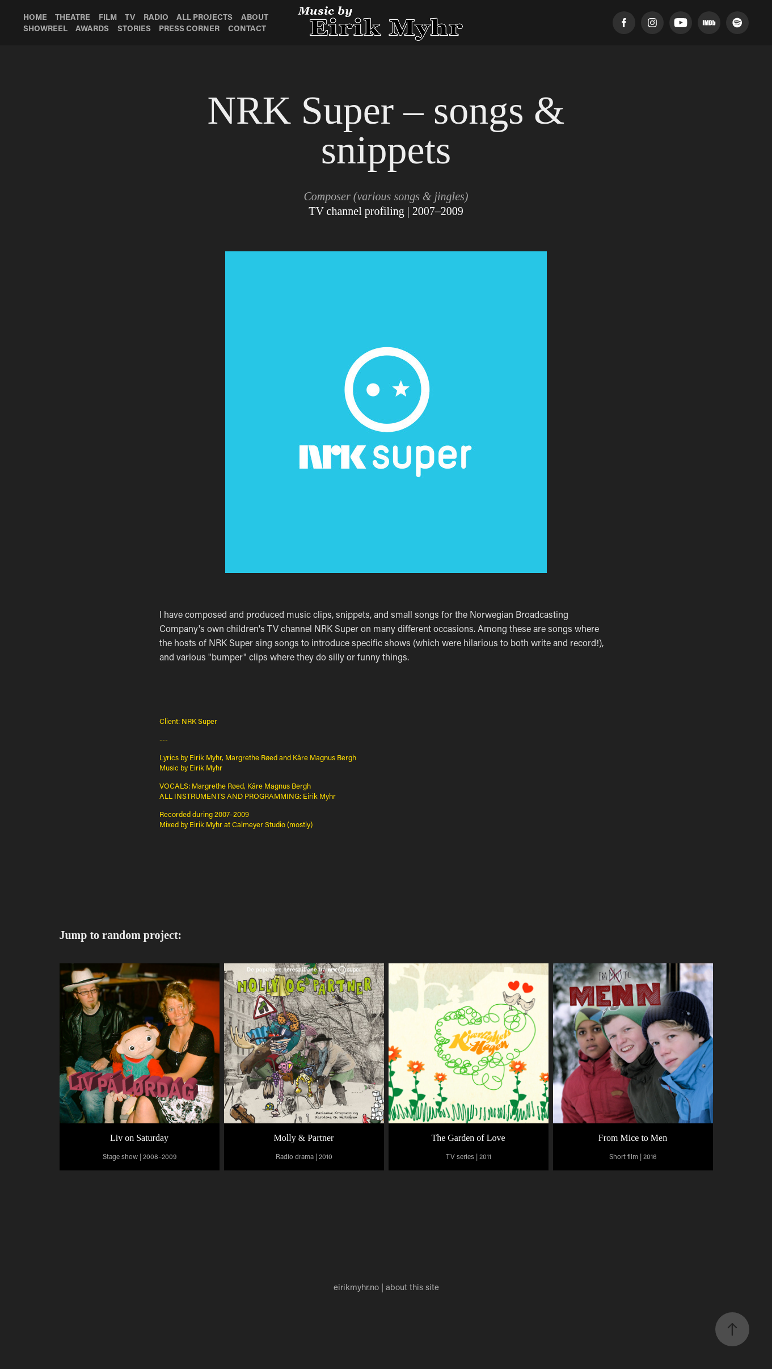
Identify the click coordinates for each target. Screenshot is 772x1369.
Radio (156, 16)
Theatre (72, 16)
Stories (134, 28)
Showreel (45, 28)
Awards (92, 28)
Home (35, 16)
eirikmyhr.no (356, 1286)
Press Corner (189, 28)
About (254, 16)
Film (108, 16)
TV (130, 16)
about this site (412, 1286)
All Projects (204, 16)
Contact (247, 28)
